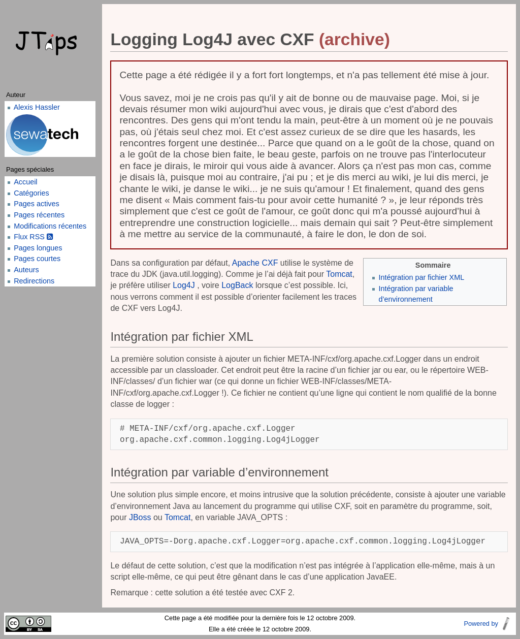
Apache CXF (255, 263)
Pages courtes (37, 258)
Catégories (31, 193)
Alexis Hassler (37, 107)
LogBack (237, 285)
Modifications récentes (50, 226)
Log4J (184, 285)
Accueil (25, 182)
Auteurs (26, 270)
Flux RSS (33, 237)
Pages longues (38, 248)
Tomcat (339, 274)
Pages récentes (39, 215)
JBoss (140, 517)
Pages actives (36, 204)
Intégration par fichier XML (421, 277)
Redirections (34, 281)
